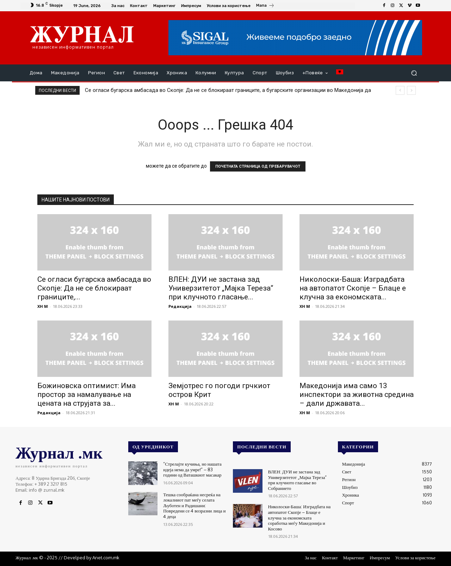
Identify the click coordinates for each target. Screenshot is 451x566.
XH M (42, 306)
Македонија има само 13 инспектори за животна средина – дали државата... (356, 394)
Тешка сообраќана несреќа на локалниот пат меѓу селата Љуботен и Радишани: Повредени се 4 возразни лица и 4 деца (194, 505)
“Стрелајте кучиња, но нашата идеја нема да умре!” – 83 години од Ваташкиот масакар (192, 469)
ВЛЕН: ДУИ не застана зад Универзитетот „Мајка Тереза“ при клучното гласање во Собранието (297, 480)
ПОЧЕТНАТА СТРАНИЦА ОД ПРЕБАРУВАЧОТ (257, 166)
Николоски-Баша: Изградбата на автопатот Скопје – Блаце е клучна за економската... (352, 288)
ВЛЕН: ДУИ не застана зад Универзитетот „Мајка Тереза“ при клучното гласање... (220, 288)
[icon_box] (265, 6)
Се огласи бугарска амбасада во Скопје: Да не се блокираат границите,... (94, 288)
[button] (414, 73)
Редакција (180, 306)
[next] (411, 90)
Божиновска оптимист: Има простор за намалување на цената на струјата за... (86, 394)
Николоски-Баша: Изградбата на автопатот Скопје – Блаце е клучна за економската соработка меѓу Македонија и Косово (299, 517)
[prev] (400, 90)
